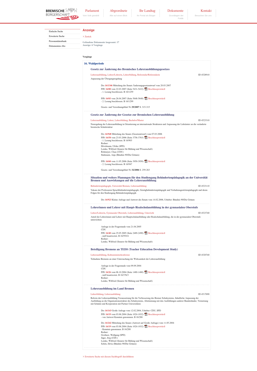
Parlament (92, 10)
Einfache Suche (56, 31)
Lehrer (111, 120)
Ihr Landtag (147, 10)
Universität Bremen (121, 186)
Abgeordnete (118, 10)
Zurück (88, 37)
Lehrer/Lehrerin (115, 75)
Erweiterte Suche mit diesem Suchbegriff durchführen (109, 357)
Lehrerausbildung (98, 75)
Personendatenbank (57, 41)
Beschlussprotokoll (156, 89)
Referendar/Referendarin (148, 75)
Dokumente (175, 10)
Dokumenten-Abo (57, 46)
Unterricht (149, 213)
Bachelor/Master (136, 120)
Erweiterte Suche (56, 36)
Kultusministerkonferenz (119, 255)
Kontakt (206, 10)
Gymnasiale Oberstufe (116, 213)
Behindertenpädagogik (101, 186)
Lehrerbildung (129, 75)
